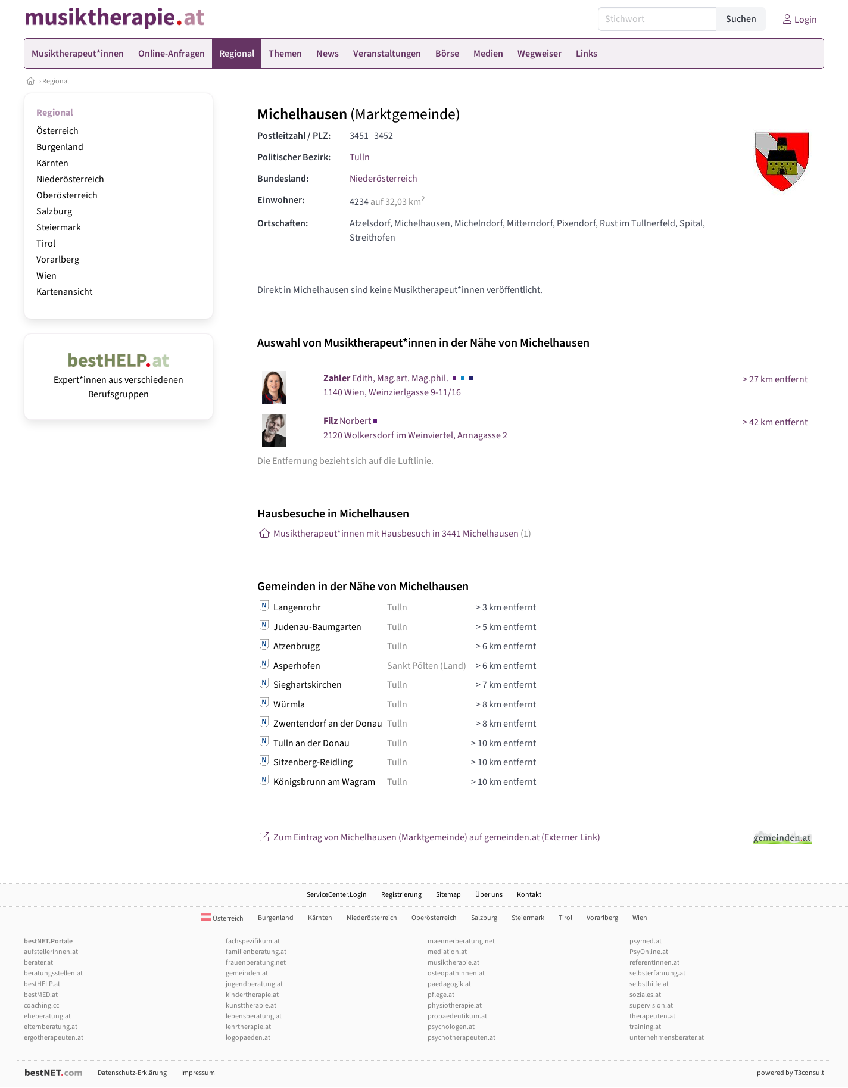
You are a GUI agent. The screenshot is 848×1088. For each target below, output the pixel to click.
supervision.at (651, 1005)
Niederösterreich (70, 179)
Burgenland (59, 147)
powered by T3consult (790, 1073)
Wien (46, 275)
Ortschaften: (282, 223)
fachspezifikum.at (253, 941)
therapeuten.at (652, 1016)
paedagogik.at (449, 984)
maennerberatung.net (461, 941)
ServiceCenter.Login (337, 895)
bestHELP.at (42, 984)
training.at (645, 1027)
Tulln (360, 157)
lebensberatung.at (254, 1016)
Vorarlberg (57, 259)
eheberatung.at (47, 1016)
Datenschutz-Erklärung (132, 1073)
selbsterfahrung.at (657, 973)
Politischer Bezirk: (294, 157)
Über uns (489, 895)
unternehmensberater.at (666, 1038)
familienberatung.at (256, 952)
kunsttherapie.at (251, 1005)
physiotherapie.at (455, 1005)
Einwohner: (280, 200)
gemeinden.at (247, 973)
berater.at (38, 963)
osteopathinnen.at (456, 973)
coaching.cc (41, 1005)
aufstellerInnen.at (51, 952)
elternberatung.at (50, 1027)
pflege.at (441, 995)
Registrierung (401, 895)
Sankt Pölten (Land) (426, 665)
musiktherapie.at (453, 963)
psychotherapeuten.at (461, 1038)
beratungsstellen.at (53, 973)
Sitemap (448, 895)
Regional (55, 81)
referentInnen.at (654, 963)
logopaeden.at (248, 1038)
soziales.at (645, 995)
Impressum (198, 1073)
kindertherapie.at (252, 995)
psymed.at (645, 941)
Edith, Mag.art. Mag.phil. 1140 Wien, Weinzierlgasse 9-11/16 (399, 385)
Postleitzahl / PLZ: (294, 135)
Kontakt (529, 895)
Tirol (45, 243)
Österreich (57, 131)
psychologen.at (451, 1027)
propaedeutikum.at (457, 1016)
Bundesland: (282, 178)
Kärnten (52, 163)
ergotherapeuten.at (53, 1038)
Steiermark (58, 227)
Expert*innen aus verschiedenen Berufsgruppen (118, 380)
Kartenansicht (64, 291)
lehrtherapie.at (248, 1027)
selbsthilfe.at (649, 984)
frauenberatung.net (256, 963)
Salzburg (54, 211)
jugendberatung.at (254, 984)
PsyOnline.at (648, 952)
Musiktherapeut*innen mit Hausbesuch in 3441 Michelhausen (394, 533)
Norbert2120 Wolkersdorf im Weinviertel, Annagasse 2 (415, 428)
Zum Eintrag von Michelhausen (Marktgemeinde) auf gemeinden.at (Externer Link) (428, 837)
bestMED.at (41, 995)
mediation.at (447, 952)
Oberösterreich (67, 195)
